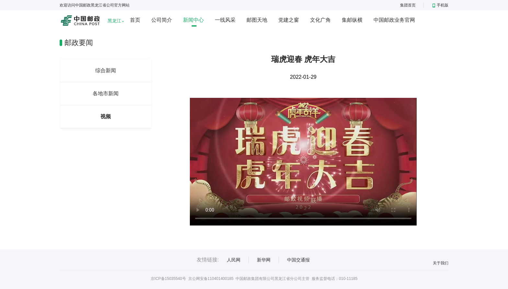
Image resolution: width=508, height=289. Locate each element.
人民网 (233, 259)
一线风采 (225, 20)
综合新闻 (105, 70)
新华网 (264, 259)
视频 (105, 116)
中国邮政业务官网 (394, 20)
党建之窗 (288, 20)
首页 (135, 20)
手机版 (440, 5)
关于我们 (440, 263)
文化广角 (320, 20)
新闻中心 (193, 20)
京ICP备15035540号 (168, 278)
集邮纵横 (352, 20)
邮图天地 (257, 20)
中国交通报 (298, 259)
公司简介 (161, 20)
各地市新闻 (106, 93)
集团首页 (408, 5)
